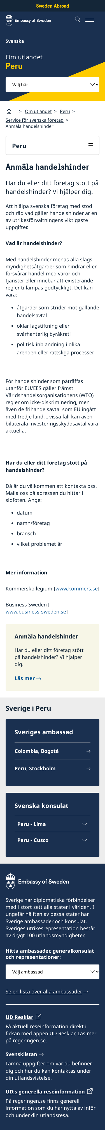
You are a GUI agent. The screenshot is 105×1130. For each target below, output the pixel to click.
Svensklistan (21, 1054)
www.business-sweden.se (36, 611)
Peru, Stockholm (35, 768)
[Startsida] (11, 111)
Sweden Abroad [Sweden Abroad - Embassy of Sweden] (52, 6)
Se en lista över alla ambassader (44, 991)
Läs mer (25, 678)
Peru (65, 111)
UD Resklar (19, 1017)
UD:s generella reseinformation (45, 1091)
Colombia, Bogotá (37, 751)
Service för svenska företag (35, 120)
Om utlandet (38, 111)
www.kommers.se (76, 588)
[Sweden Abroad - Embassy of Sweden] (34, 20)
